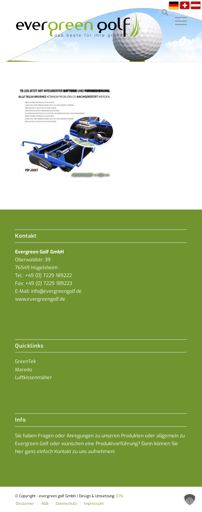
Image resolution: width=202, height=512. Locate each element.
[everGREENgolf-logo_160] (83, 31)
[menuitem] (161, 13)
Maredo (23, 369)
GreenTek (25, 361)
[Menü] (177, 13)
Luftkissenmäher (33, 377)
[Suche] (161, 13)
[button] (189, 499)
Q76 (119, 496)
